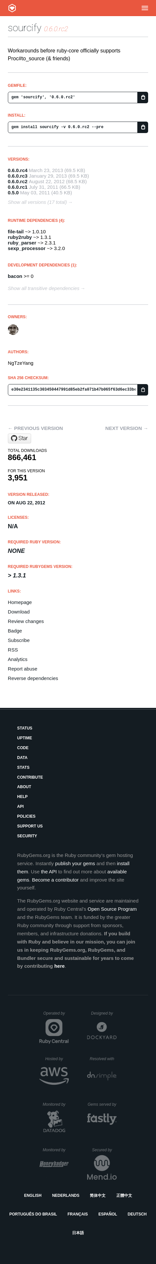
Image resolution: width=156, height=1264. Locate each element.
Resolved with (103, 1059)
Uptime (24, 738)
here (59, 966)
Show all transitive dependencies (43, 288)
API (20, 806)
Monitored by (56, 1104)
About (24, 787)
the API (49, 871)
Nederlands (65, 1195)
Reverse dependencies (33, 678)
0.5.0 (13, 192)
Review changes (26, 621)
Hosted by (57, 1059)
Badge (15, 630)
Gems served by (102, 1104)
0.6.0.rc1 (18, 187)
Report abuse (22, 668)
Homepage (20, 602)
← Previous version (35, 428)
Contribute (30, 777)
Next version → (126, 428)
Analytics (18, 659)
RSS (13, 649)
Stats (23, 767)
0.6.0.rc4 (18, 170)
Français (78, 1214)
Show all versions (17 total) (37, 202)
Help (22, 796)
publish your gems (75, 863)
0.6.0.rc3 (18, 176)
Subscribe (19, 640)
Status (24, 728)
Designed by (104, 1013)
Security (27, 836)
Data (22, 757)
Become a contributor (55, 880)
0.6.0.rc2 (18, 181)
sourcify (24, 27)
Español (107, 1214)
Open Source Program (112, 909)
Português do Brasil (33, 1214)
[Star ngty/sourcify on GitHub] (19, 438)
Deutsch (136, 1214)
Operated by (56, 1015)
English (32, 1195)
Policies (26, 816)
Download (19, 611)
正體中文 (124, 1195)
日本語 (78, 1233)
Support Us (30, 826)
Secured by (104, 1150)
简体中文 (98, 1195)
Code (23, 748)
